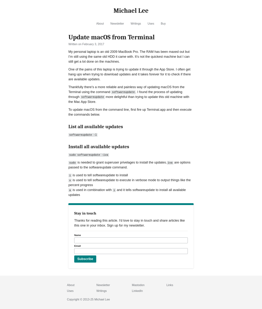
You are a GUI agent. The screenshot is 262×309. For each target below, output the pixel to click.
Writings (136, 23)
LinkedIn (137, 290)
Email (77, 246)
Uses (151, 23)
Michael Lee (102, 299)
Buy (163, 23)
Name (77, 235)
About (100, 23)
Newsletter (117, 23)
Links (169, 285)
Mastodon (138, 285)
